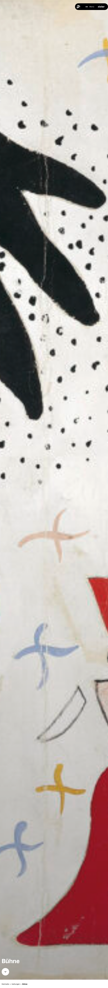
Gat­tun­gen (21, 986)
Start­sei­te (10, 986)
